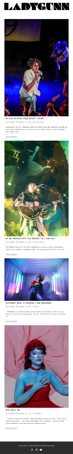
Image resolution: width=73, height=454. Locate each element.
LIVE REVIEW (39, 122)
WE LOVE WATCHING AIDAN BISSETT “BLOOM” (25, 118)
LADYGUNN (11, 122)
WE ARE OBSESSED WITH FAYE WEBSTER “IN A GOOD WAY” (30, 239)
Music (37, 306)
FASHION (38, 413)
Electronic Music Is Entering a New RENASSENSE (29, 303)
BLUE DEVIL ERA (13, 410)
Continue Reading (11, 136)
